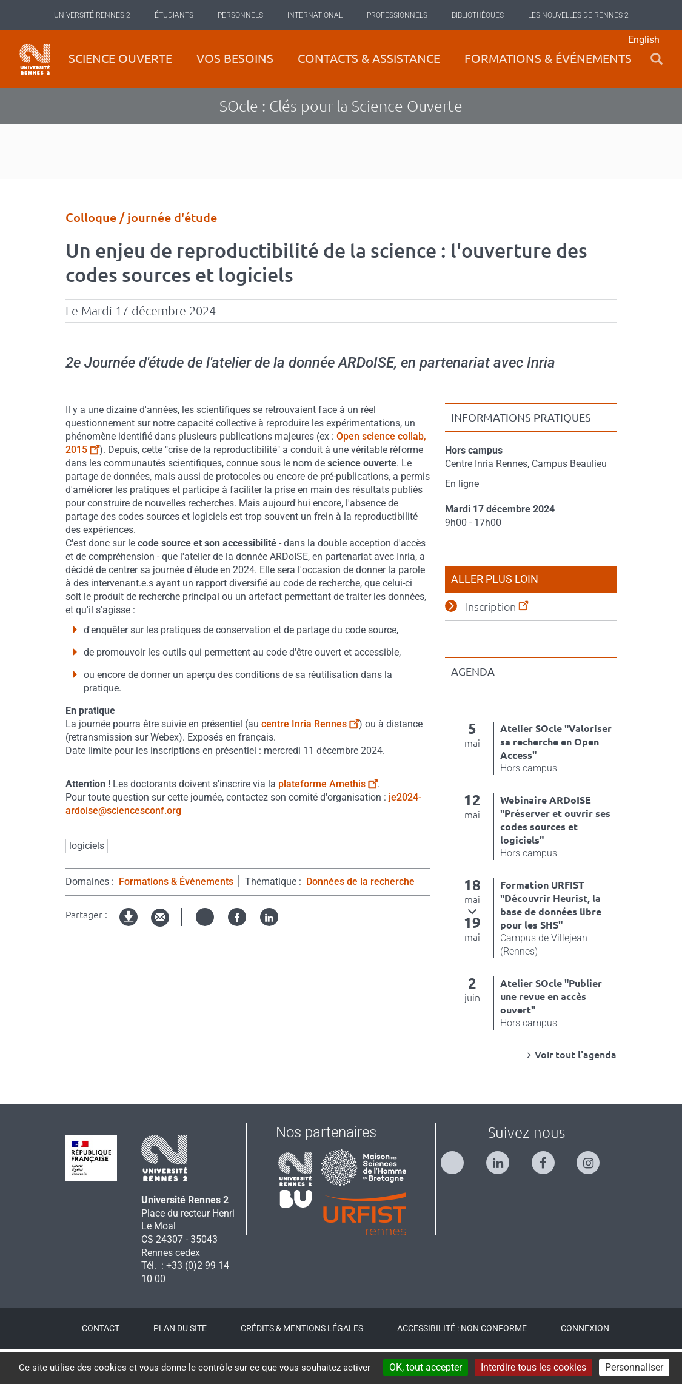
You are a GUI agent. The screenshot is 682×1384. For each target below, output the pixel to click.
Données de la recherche (360, 915)
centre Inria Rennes (310, 758)
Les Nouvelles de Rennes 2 (578, 15)
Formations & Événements (176, 915)
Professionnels (397, 15)
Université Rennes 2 (92, 15)
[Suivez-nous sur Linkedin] (503, 1192)
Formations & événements (548, 59)
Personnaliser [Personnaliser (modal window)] (634, 1367)
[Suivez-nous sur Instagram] (594, 1192)
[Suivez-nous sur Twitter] (458, 1192)
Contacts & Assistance (369, 59)
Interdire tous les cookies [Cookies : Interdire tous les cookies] (533, 1367)
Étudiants (174, 15)
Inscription (497, 640)
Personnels (240, 15)
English (644, 39)
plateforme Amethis (328, 818)
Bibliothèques (478, 15)
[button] (656, 59)
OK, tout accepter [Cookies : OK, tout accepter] (425, 1367)
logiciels (86, 879)
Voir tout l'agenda (576, 1089)
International (315, 15)
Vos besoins (234, 59)
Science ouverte (120, 59)
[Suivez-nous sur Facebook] (549, 1192)
